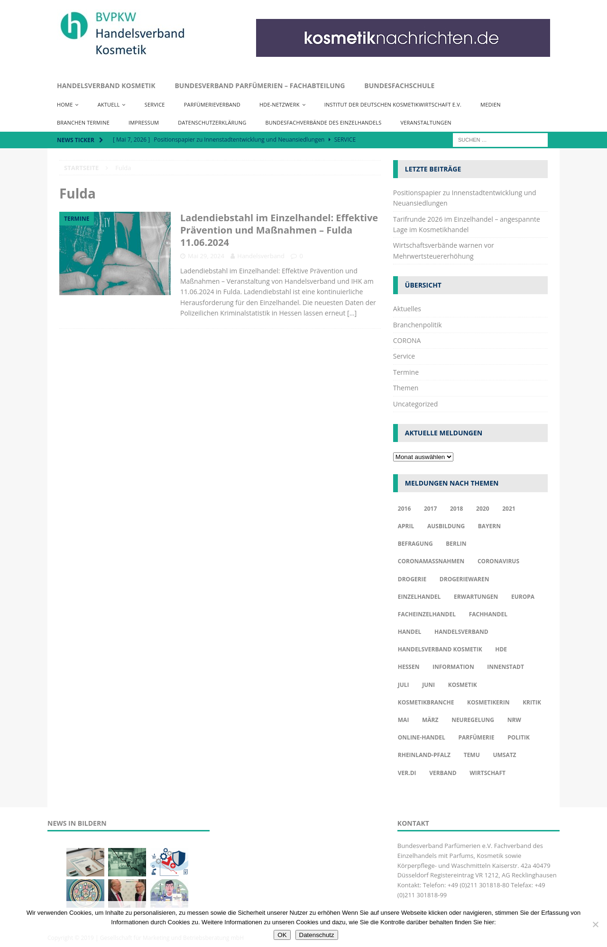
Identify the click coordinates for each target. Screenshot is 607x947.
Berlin (456, 544)
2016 (404, 509)
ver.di (407, 773)
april (406, 526)
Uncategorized (415, 403)
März (430, 720)
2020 (482, 509)
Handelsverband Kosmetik (106, 85)
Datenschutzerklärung (212, 122)
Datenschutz (316, 934)
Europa (522, 597)
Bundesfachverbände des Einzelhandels (323, 122)
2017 (430, 509)
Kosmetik (462, 685)
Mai (403, 720)
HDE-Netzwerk (279, 104)
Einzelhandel (419, 597)
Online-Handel (421, 737)
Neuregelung (472, 720)
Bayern (489, 526)
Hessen (409, 667)
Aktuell (109, 104)
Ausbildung (446, 526)
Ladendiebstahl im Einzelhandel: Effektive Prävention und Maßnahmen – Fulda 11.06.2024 (279, 230)
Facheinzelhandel (427, 614)
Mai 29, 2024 (206, 256)
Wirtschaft (487, 773)
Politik (518, 737)
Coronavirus (498, 561)
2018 (456, 509)
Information (453, 667)
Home (65, 104)
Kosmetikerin (488, 702)
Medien (490, 104)
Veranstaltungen (425, 122)
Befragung (415, 544)
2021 (508, 509)
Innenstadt (505, 667)
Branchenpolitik (417, 324)
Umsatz (504, 755)
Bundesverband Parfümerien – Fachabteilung (260, 85)
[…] (352, 312)
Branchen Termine (83, 122)
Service (155, 104)
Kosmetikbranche (426, 702)
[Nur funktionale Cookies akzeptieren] (595, 924)
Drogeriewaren (464, 579)
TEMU (472, 755)
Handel (410, 632)
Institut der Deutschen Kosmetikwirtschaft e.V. (392, 104)
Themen (406, 387)
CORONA (407, 340)
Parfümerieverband (212, 104)
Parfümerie (476, 737)
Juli (403, 685)
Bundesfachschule (399, 85)
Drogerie (412, 579)
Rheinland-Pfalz (424, 755)
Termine (406, 372)
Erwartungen (476, 597)
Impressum (144, 122)
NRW (514, 720)
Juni (428, 685)
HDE (501, 649)
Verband (442, 773)
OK (281, 934)
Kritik (532, 702)
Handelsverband (261, 256)
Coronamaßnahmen (431, 561)
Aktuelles (407, 308)
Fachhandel (488, 614)
